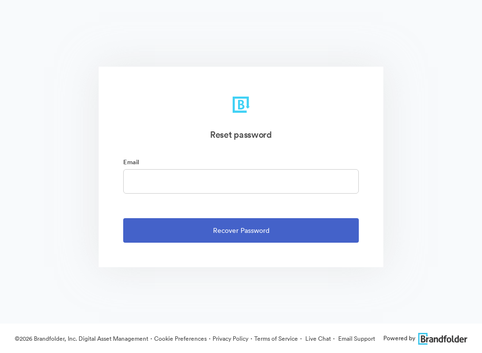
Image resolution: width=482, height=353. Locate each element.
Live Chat (317, 338)
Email (131, 162)
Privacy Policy (230, 338)
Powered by (425, 338)
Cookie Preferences (180, 338)
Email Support (356, 338)
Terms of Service (276, 338)
